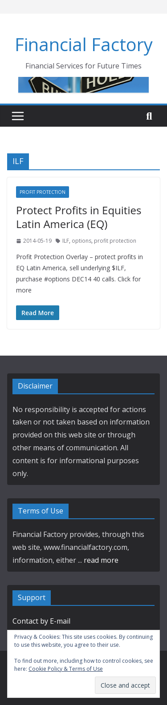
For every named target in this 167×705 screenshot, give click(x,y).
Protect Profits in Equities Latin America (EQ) (78, 217)
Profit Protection (42, 192)
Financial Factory (84, 44)
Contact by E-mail (41, 621)
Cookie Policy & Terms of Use (66, 669)
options (81, 240)
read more (101, 560)
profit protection (115, 240)
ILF (65, 240)
